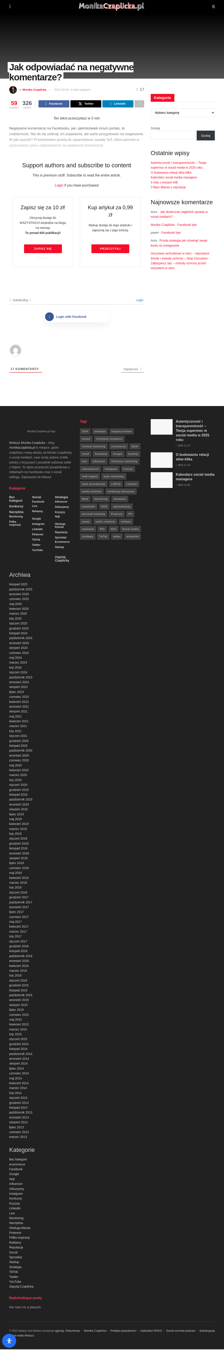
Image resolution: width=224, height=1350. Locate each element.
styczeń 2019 (18, 839)
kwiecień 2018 (19, 878)
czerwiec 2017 (19, 917)
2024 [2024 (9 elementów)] (85, 432)
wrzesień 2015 (19, 1000)
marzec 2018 (18, 883)
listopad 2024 (18, 634)
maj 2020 (15, 766)
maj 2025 (15, 604)
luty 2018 (15, 888)
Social (36, 498)
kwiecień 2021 (19, 722)
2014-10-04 (61, 89)
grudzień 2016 (19, 947)
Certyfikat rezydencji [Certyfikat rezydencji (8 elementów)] (109, 439)
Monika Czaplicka (34, 89)
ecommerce (62, 542)
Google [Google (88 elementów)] (117, 454)
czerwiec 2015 (19, 1015)
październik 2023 (20, 678)
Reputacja (61, 532)
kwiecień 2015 (19, 1025)
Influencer (61, 502)
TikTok (36, 540)
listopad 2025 (18, 585)
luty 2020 (15, 780)
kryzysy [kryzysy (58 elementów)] (128, 469)
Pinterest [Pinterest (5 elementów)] (116, 514)
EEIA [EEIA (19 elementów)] (135, 447)
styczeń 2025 (18, 624)
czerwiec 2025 (19, 599)
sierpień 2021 (18, 712)
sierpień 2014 (18, 1064)
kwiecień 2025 (19, 609)
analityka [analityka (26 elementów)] (100, 432)
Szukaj (155, 128)
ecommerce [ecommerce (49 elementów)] (118, 447)
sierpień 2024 (18, 648)
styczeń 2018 (18, 893)
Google (36, 519)
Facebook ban (187, 224)
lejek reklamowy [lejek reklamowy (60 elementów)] (114, 477)
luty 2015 (15, 1035)
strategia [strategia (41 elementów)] (87, 537)
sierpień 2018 (18, 859)
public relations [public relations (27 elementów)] (105, 522)
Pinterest (37, 535)
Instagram (38, 524)
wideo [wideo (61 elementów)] (117, 537)
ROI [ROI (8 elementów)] (102, 529)
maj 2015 (15, 1020)
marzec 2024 (18, 663)
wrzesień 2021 (19, 707)
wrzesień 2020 (19, 756)
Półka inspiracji (15, 524)
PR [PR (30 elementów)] (130, 514)
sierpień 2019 (18, 810)
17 (140, 89)
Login (59, 186)
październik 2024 (20, 638)
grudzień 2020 (19, 741)
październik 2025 (20, 590)
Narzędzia (16, 512)
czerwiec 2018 (19, 868)
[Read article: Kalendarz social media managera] (162, 481)
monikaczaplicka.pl (22, 448)
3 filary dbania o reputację (168, 187)
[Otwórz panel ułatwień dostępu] (9, 1341)
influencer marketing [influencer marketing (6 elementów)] (124, 462)
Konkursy (16, 507)
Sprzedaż (60, 538)
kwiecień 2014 (19, 1084)
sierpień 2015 (18, 1005)
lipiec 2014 (16, 1069)
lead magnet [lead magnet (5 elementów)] (90, 477)
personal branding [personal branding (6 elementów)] (93, 514)
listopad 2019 (18, 795)
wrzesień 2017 (19, 907)
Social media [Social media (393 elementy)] (130, 529)
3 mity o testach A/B (164, 182)
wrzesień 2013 (19, 1118)
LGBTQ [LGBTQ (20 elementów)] (116, 484)
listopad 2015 (18, 991)
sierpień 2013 (18, 1123)
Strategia (61, 498)
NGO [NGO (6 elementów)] (104, 507)
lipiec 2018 (16, 863)
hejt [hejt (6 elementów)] (84, 462)
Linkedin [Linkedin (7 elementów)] (131, 484)
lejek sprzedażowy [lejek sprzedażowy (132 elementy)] (93, 484)
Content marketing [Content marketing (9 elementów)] (93, 447)
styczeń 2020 (18, 785)
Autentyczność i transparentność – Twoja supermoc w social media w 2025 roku (192, 431)
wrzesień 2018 (19, 854)
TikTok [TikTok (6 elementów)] (103, 537)
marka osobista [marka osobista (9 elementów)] (92, 492)
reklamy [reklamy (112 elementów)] (126, 522)
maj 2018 (15, 873)
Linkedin (37, 529)
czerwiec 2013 (19, 1132)
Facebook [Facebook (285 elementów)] (101, 454)
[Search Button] (213, 6)
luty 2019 (15, 834)
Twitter (36, 545)
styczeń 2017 (18, 942)
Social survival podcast (180, 1331)
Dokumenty (72, 1331)
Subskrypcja (207, 1331)
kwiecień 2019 (19, 824)
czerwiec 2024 (19, 653)
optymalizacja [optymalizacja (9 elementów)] (122, 507)
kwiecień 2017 (19, 927)
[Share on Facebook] (53, 104)
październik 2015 (20, 995)
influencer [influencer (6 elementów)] (99, 462)
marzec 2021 (18, 726)
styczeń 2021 (18, 736)
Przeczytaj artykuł (110, 251)
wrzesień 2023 (19, 683)
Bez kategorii (16, 499)
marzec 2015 (18, 1030)
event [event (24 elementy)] (85, 454)
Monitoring (16, 517)
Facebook (38, 502)
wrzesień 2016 (19, 961)
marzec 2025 (18, 614)
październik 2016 (20, 956)
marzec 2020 (18, 775)
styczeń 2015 (18, 1039)
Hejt (57, 517)
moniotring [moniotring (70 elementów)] (101, 499)
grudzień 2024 (19, 629)
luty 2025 (15, 619)
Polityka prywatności (123, 1331)
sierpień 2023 (18, 687)
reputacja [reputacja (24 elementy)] (88, 529)
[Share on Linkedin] (117, 104)
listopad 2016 (18, 951)
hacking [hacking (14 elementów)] (133, 454)
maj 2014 (15, 1079)
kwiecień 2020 (19, 771)
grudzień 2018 (19, 844)
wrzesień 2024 (19, 643)
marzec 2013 (18, 1137)
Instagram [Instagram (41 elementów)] (111, 469)
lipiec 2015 (16, 1010)
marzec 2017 (18, 932)
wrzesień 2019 (19, 805)
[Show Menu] (10, 6)
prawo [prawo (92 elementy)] (86, 522)
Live (34, 506)
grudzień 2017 (19, 898)
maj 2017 (15, 922)
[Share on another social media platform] (139, 104)
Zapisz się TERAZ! (43, 251)
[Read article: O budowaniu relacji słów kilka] (162, 461)
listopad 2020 (18, 746)
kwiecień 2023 (19, 702)
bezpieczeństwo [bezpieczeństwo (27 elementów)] (122, 432)
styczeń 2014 (18, 1098)
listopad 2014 (18, 1049)
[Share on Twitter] (85, 104)
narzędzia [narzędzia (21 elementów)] (120, 499)
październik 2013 (20, 1113)
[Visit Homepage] (111, 6)
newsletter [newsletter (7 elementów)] (88, 507)
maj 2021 (15, 717)
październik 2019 (20, 800)
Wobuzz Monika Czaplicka (27, 443)
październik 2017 (20, 903)
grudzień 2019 (19, 790)
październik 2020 (20, 751)
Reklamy (37, 511)
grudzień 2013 (19, 1103)
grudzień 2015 (19, 986)
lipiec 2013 (16, 1128)
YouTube (37, 550)
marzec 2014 (18, 1088)
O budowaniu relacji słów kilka (171, 172)
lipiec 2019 (16, 815)
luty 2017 (15, 937)
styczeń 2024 (18, 673)
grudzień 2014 (19, 1044)
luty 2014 (15, 1093)
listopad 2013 (18, 1108)
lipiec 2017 (16, 912)
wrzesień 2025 (19, 594)
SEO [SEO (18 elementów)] (113, 529)
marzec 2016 (18, 971)
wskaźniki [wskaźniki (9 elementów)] (132, 537)
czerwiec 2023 (19, 697)
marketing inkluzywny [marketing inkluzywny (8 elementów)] (121, 492)
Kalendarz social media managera (174, 177)
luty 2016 (15, 976)
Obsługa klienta (60, 526)
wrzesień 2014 (19, 1059)
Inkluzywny (62, 507)
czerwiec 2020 (19, 761)
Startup (59, 547)
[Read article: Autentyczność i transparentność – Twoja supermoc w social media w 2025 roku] (162, 428)
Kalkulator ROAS (151, 1331)
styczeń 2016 (18, 981)
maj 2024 (15, 658)
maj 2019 (15, 819)
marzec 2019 (18, 829)
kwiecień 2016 (19, 966)
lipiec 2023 (16, 692)
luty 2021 (15, 731)
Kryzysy (60, 512)
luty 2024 (15, 668)
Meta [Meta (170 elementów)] (85, 499)
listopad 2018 (18, 849)
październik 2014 (20, 1054)
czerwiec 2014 (19, 1074)
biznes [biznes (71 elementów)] (86, 439)
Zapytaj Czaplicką (62, 559)
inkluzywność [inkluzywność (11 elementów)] (90, 469)
